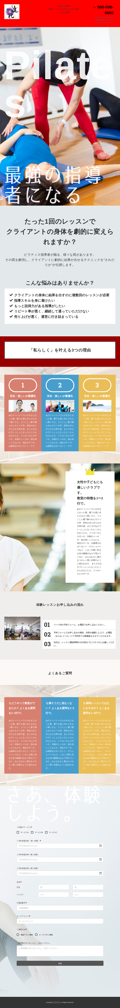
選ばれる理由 (64, 6)
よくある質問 (64, 12)
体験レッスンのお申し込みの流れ (63, 9)
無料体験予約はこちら (104, 20)
